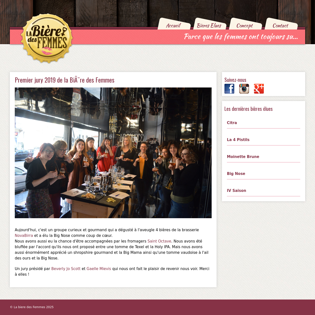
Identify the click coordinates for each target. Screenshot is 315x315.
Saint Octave (159, 241)
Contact (280, 25)
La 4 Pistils (238, 140)
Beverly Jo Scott (65, 269)
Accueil (173, 25)
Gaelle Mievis (99, 269)
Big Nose (236, 174)
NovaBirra (24, 235)
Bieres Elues (208, 25)
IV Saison (236, 190)
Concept (244, 25)
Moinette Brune (243, 157)
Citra (232, 123)
